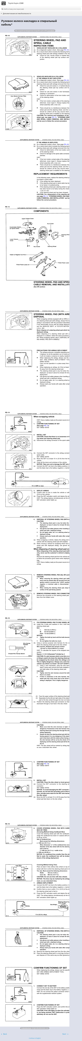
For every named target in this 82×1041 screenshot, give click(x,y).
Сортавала (50, 31)
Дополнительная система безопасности (17, 14)
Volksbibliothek (26, 1028)
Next (64, 1034)
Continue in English (35, 1038)
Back (5, 1034)
